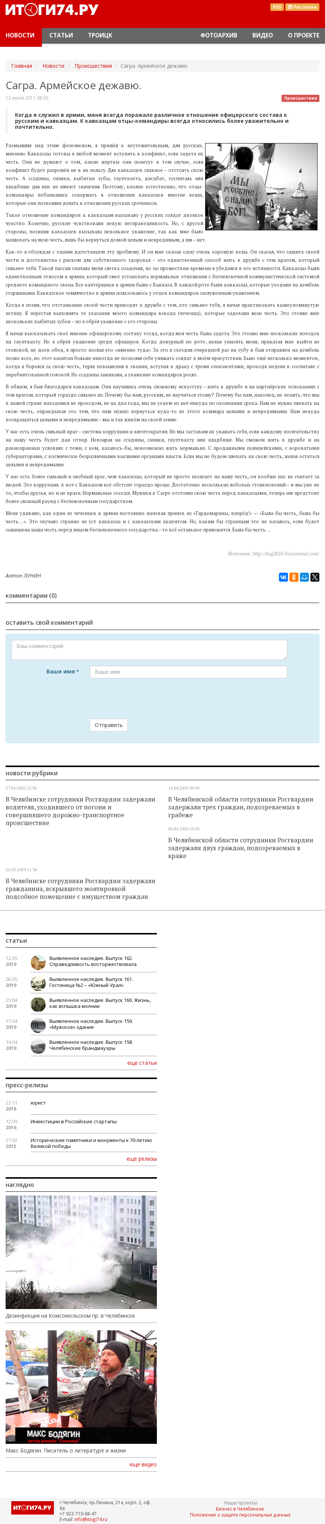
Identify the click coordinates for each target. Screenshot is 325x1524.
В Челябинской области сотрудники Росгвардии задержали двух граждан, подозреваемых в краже (240, 848)
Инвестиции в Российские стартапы (74, 1121)
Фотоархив (218, 35)
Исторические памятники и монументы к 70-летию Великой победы (91, 1143)
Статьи (61, 35)
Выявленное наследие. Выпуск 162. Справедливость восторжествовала (93, 961)
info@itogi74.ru (91, 1519)
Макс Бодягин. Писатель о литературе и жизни (66, 1451)
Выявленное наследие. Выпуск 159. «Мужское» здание (91, 1024)
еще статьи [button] (142, 1062)
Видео (262, 35)
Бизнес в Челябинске (240, 1509)
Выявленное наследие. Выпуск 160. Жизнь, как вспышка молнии (100, 1003)
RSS (277, 7)
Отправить (109, 724)
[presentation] (147, 698)
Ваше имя (62, 671)
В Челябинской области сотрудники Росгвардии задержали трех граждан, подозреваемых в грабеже (240, 807)
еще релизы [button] (142, 1158)
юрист (38, 1102)
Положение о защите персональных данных (240, 1515)
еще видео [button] (143, 1464)
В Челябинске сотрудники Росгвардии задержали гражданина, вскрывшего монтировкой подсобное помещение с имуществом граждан (80, 889)
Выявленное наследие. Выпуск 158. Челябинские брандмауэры (91, 1045)
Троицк (100, 35)
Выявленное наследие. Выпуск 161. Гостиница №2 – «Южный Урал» (91, 982)
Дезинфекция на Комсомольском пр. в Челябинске (70, 1316)
